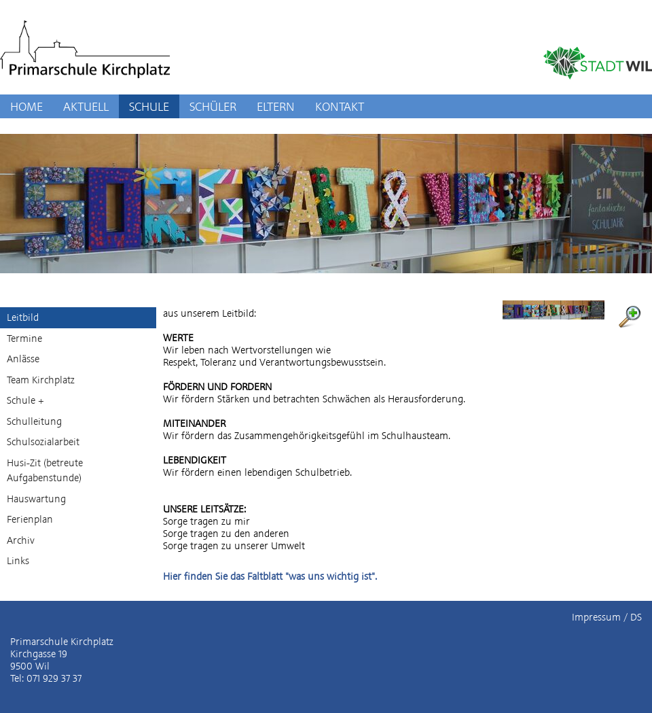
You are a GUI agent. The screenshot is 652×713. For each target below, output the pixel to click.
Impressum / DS (607, 617)
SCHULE (149, 106)
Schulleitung (34, 421)
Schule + (25, 400)
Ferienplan (30, 519)
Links (18, 561)
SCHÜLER (212, 106)
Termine (24, 338)
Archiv (21, 540)
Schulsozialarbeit (43, 442)
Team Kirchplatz (41, 380)
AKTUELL (86, 106)
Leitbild (23, 317)
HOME (26, 106)
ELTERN (276, 106)
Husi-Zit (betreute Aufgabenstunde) (45, 471)
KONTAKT (339, 106)
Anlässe (23, 359)
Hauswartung (36, 499)
